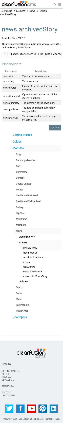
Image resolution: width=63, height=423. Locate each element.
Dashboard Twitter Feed (28, 201)
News (32, 10)
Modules (20, 10)
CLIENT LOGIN (8, 395)
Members (21, 225)
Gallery (19, 207)
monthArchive (30, 252)
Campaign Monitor (25, 160)
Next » (55, 127)
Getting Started (22, 135)
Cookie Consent (24, 183)
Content (20, 178)
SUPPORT (6, 392)
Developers (20, 317)
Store (19, 299)
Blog (18, 154)
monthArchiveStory (33, 257)
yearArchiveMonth (32, 271)
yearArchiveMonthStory (35, 276)
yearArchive (29, 266)
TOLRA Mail (22, 311)
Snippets (23, 281)
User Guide (6, 10)
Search (19, 287)
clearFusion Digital (32, 419)
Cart (18, 166)
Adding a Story (27, 236)
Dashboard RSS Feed (27, 195)
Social (19, 293)
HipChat (20, 213)
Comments (21, 172)
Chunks (43, 10)
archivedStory (30, 248)
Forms (19, 189)
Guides (17, 141)
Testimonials (22, 305)
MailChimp (21, 219)
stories (26, 262)
